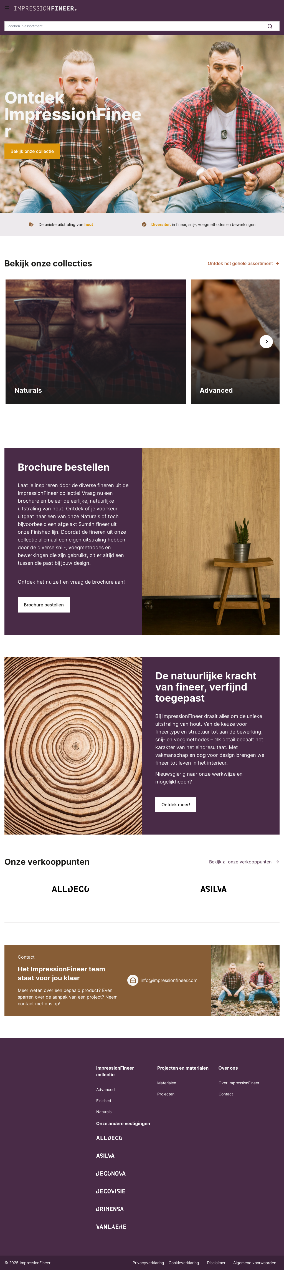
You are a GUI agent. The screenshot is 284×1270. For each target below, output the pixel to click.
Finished (103, 1100)
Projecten (165, 1094)
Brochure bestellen (44, 605)
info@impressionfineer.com (169, 980)
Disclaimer (217, 1262)
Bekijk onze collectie (32, 151)
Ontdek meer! (175, 804)
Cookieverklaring (184, 1262)
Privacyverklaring (148, 1262)
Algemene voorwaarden (254, 1262)
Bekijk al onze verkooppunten (244, 862)
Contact (226, 1094)
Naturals (103, 1111)
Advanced (105, 1089)
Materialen (166, 1082)
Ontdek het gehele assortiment (240, 263)
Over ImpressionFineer (239, 1082)
